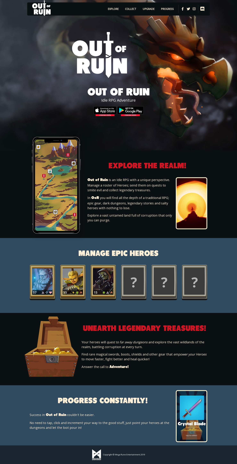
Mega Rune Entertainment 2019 (130, 454)
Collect (130, 9)
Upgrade (149, 9)
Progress (167, 9)
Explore (113, 9)
